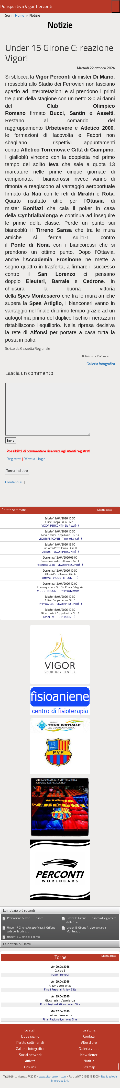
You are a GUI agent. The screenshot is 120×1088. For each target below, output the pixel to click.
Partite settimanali (30, 1042)
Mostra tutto (104, 509)
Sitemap (89, 1067)
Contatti (89, 1036)
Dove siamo (30, 1036)
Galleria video (89, 1048)
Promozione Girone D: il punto (25, 918)
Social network (30, 1054)
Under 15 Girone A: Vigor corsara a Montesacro (86, 930)
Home (19, 15)
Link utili (30, 1067)
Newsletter (88, 1054)
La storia (89, 1030)
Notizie (89, 1060)
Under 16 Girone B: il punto (23, 937)
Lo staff (30, 1030)
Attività (30, 1060)
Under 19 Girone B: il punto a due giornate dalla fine (91, 920)
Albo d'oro (89, 1042)
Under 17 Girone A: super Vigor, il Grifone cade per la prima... (31, 930)
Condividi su (14, 482)
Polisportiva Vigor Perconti (26, 6)
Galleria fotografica (100, 363)
